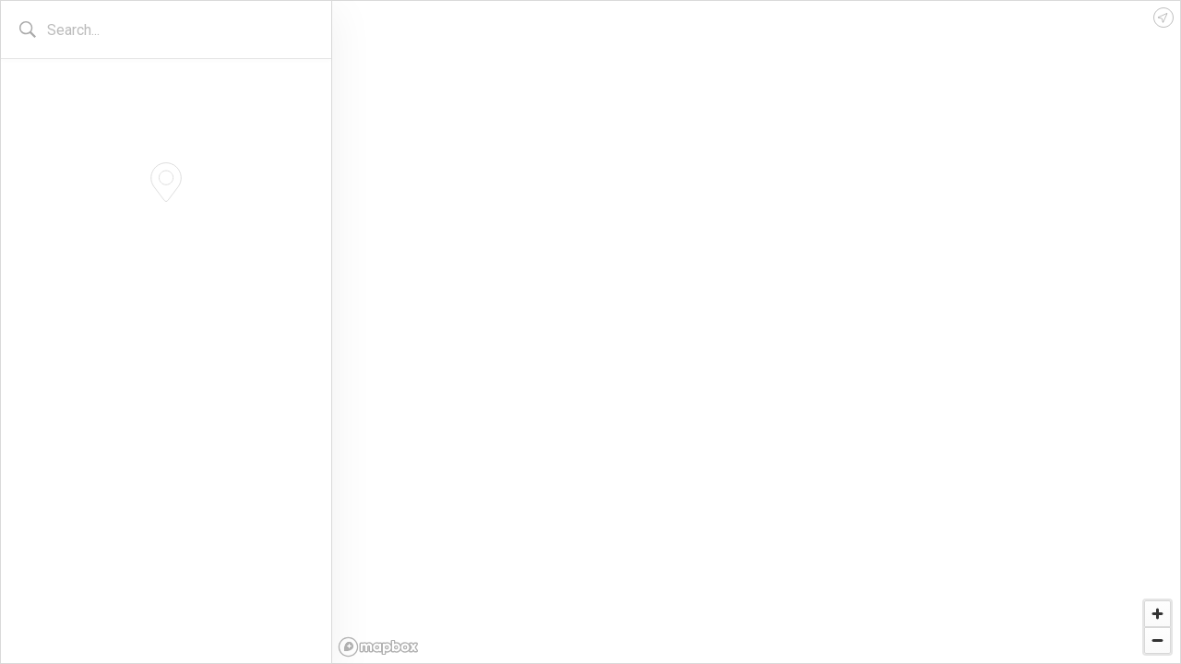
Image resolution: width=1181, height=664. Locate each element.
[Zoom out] (1157, 640)
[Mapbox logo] (378, 647)
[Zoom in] (1157, 613)
